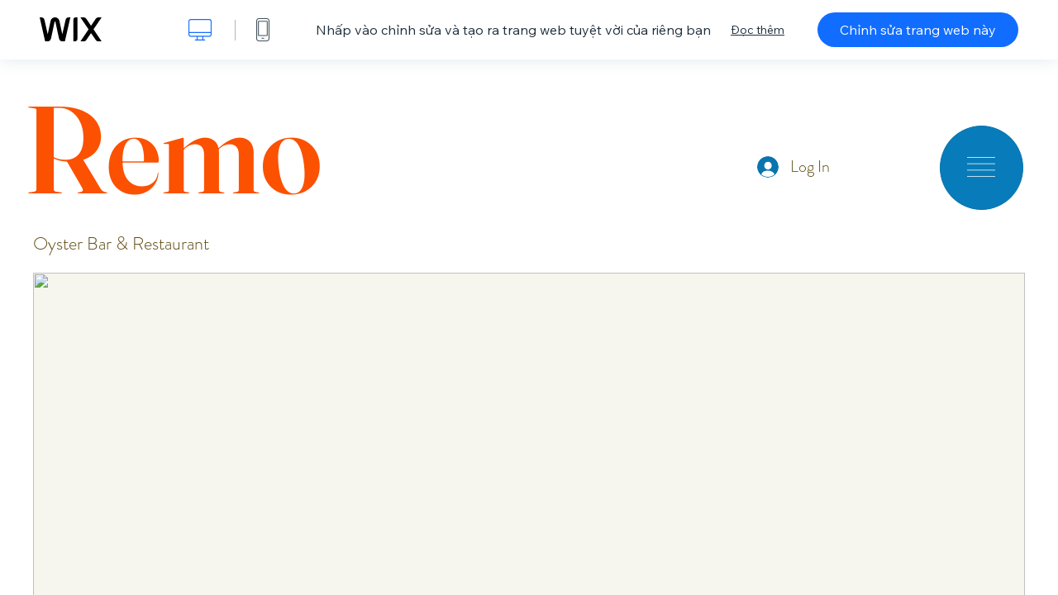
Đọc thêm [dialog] (757, 29)
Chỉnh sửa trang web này (918, 29)
